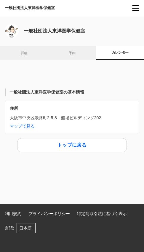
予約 (72, 53)
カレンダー (120, 52)
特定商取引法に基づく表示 (102, 213)
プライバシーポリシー (49, 213)
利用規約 (13, 213)
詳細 (24, 53)
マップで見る (22, 126)
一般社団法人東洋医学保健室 (30, 8)
